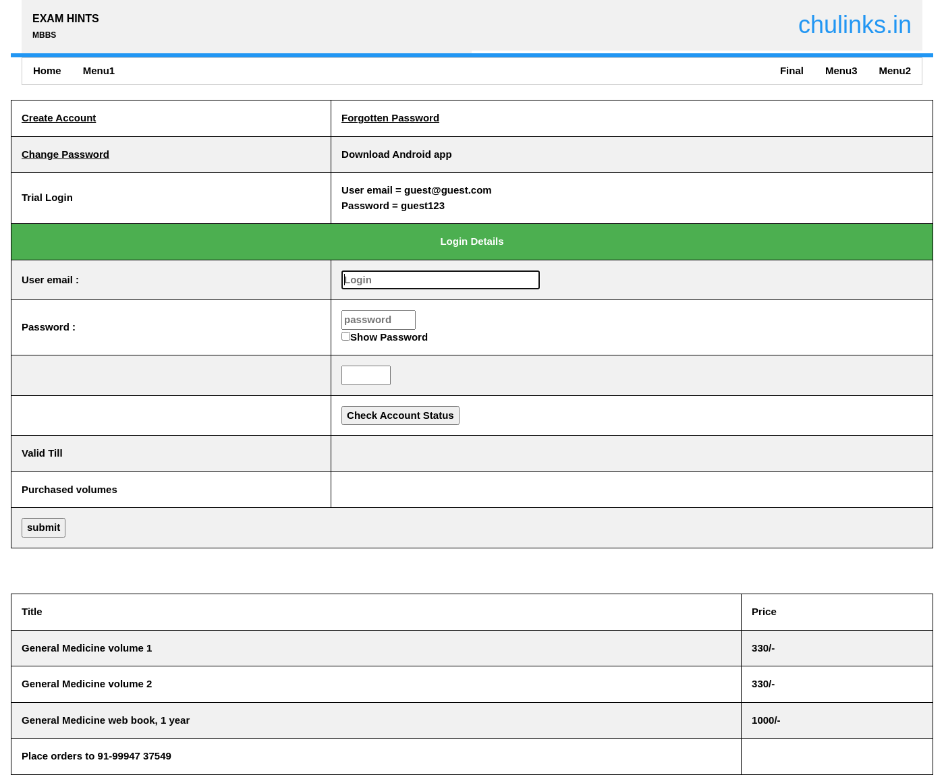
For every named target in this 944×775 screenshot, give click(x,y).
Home (47, 70)
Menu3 (841, 70)
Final (792, 70)
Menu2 (895, 70)
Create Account (59, 117)
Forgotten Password (390, 117)
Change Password (65, 154)
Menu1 (99, 70)
